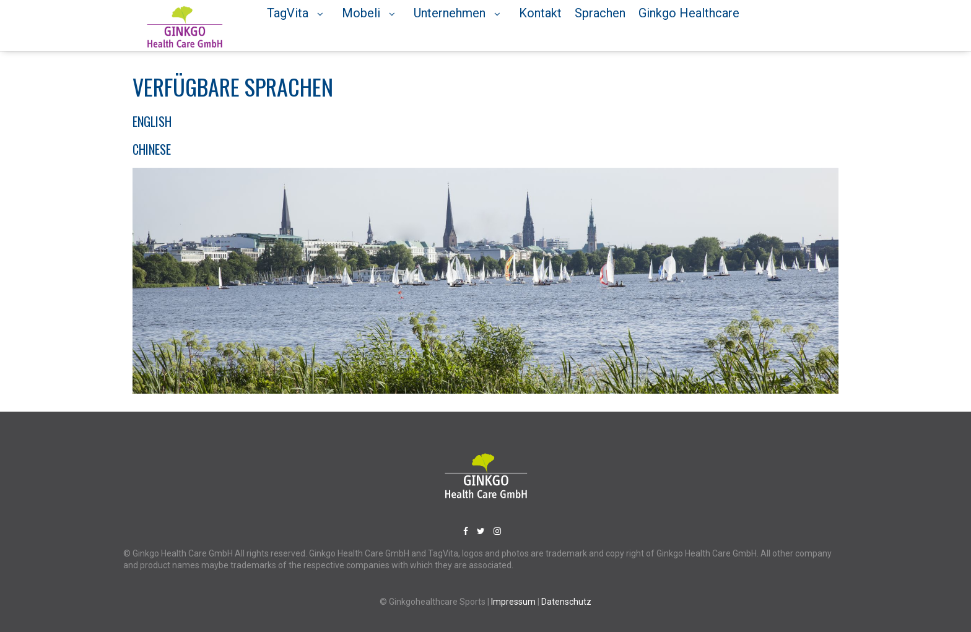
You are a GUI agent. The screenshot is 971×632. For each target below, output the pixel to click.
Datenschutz (566, 601)
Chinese (152, 148)
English (152, 120)
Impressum (514, 601)
